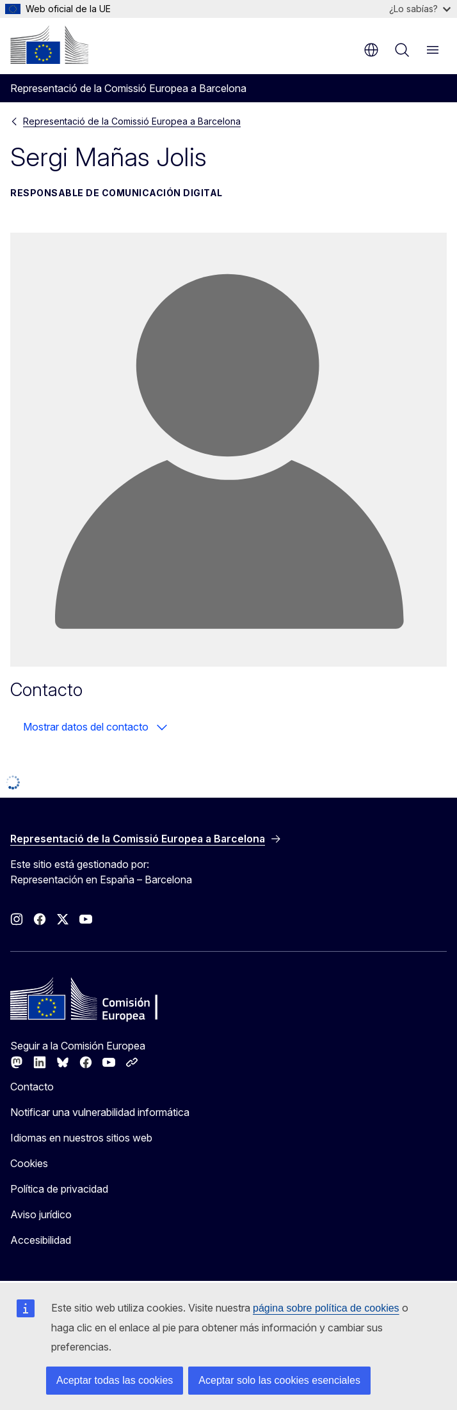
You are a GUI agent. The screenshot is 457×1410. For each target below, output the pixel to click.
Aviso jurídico (41, 1214)
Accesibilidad (40, 1240)
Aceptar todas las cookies (114, 1380)
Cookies (29, 1163)
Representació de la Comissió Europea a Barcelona (132, 121)
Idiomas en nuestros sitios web (81, 1137)
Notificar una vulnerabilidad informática (99, 1112)
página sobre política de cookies (326, 1308)
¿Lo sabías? (420, 8)
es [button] (371, 50)
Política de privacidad (59, 1188)
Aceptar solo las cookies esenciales (279, 1380)
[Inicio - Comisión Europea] (49, 45)
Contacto (32, 1086)
